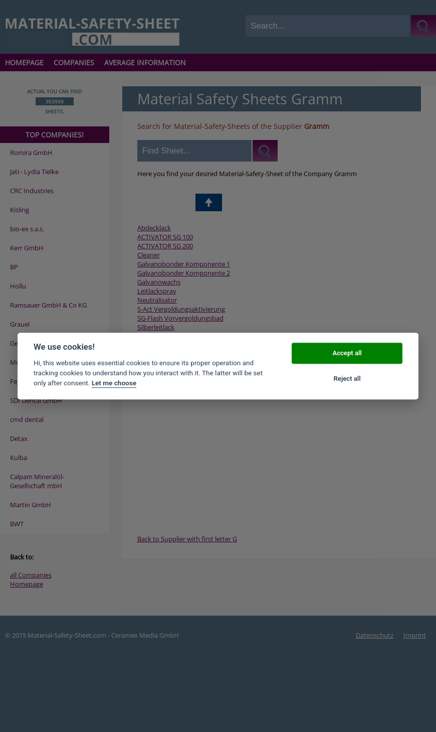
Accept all (346, 353)
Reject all (347, 378)
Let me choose (114, 383)
